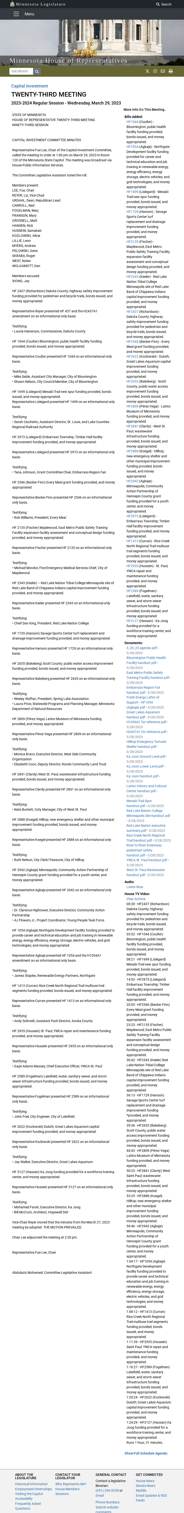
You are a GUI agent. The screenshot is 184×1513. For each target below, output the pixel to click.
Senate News (145, 1486)
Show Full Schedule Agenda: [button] (146, 1453)
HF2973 (132, 516)
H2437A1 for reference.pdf (146, 732)
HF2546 (132, 341)
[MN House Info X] (147, 71)
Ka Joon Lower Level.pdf (145, 766)
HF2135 (132, 242)
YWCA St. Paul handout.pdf (147, 860)
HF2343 (132, 277)
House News (145, 1481)
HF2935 (132, 566)
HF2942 (132, 481)
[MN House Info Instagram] (155, 71)
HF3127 (132, 621)
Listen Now (134, 887)
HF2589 (132, 591)
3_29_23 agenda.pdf (142, 648)
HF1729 (132, 212)
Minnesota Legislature (38, 3)
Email (100, 1495)
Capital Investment (29, 85)
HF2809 (132, 406)
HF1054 (132, 147)
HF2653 (132, 381)
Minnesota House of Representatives (69, 60)
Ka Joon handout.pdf (142, 776)
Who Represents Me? (70, 1484)
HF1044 (132, 122)
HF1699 (132, 192)
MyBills (141, 1490)
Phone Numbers (108, 1502)
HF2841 (132, 426)
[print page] (171, 71)
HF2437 (132, 312)
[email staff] (163, 71)
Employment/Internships (33, 1489)
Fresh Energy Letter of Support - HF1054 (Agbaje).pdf (142, 702)
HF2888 (132, 451)
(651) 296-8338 (107, 1490)
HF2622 (132, 356)
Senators (62, 1494)
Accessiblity (24, 1499)
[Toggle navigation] (16, 14)
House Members (67, 1489)
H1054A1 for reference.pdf (146, 722)
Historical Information (31, 1484)
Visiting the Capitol (29, 1494)
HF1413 (132, 541)
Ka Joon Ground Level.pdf (146, 756)
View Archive (135, 899)
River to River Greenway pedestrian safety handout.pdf (144, 850)
